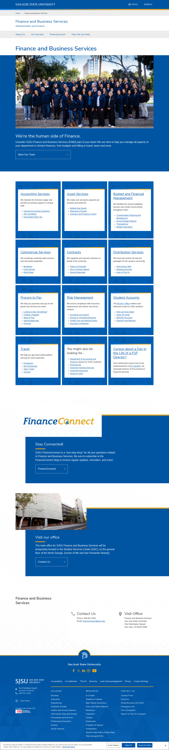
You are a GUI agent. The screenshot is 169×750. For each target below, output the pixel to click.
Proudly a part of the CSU (25, 710)
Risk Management (80, 297)
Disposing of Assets (78, 211)
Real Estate (29, 272)
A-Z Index (90, 695)
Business (55, 695)
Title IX (83, 681)
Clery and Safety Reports (97, 706)
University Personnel (79, 371)
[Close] (165, 745)
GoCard (27, 372)
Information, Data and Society (64, 714)
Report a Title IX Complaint (133, 714)
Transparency (122, 224)
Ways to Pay (29, 318)
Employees (28, 363)
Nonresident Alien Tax (33, 217)
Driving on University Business (83, 318)
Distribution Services (128, 252)
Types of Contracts (78, 266)
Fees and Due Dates (125, 312)
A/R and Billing (30, 214)
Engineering (56, 703)
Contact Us (44, 561)
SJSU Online (25, 701)
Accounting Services (35, 194)
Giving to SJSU (76, 374)
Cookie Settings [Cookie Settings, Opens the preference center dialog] (113, 745)
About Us (20, 34)
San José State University (35, 4)
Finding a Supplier (31, 315)
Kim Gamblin (135, 366)
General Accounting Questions (37, 211)
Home (18, 13)
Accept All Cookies (144, 745)
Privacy (128, 681)
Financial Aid (75, 365)
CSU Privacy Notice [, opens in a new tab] (68, 747)
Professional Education (61, 721)
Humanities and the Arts (62, 717)
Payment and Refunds (126, 321)
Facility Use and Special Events (83, 321)
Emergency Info (128, 706)
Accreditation (71, 681)
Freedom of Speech (94, 725)
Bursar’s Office (123, 304)
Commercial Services (35, 252)
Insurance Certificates (79, 324)
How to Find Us (123, 272)
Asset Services (77, 194)
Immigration (91, 728)
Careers (89, 717)
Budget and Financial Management (128, 196)
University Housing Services (82, 368)
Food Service (29, 269)
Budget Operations (124, 227)
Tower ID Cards (123, 315)
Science (54, 725)
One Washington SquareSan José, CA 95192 (28, 689)
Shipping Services (124, 269)
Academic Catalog (94, 699)
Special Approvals (77, 272)
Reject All (128, 745)
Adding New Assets (78, 208)
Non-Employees (30, 366)
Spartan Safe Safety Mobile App (100, 732)
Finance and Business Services (36, 13)
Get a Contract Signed (79, 269)
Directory (125, 699)
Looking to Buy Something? (35, 312)
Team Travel (29, 369)
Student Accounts (126, 297)
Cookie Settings (141, 681)
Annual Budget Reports (126, 221)
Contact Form (127, 695)
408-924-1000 (25, 693)
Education (55, 699)
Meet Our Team (26, 154)
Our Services (37, 34)
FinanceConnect (57, 34)
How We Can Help (81, 34)
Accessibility (56, 681)
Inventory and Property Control (83, 214)
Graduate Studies (59, 706)
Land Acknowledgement (111, 681)
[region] (84, 746)
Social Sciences (57, 728)
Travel (25, 349)
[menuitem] (21, 34)
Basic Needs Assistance (96, 703)
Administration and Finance (30, 26)
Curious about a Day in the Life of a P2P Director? (129, 353)
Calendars (90, 714)
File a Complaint (128, 710)
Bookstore (28, 266)
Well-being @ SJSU (94, 736)
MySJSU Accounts (124, 318)
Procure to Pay (31, 297)
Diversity (93, 681)
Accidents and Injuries (79, 315)
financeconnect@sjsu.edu (94, 621)
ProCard (27, 324)
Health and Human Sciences (63, 710)
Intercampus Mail (123, 266)
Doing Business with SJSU (132, 703)
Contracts (74, 252)
